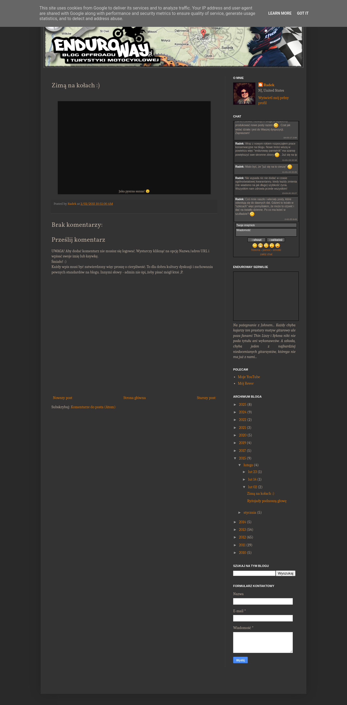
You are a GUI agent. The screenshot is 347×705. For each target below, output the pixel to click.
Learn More (279, 13)
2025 (242, 404)
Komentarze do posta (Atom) (93, 407)
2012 (242, 537)
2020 (243, 435)
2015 (242, 458)
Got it (303, 13)
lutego (248, 465)
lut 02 (252, 487)
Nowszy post (62, 397)
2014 (242, 522)
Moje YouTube (249, 377)
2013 (242, 529)
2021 (242, 427)
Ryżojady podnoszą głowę (267, 501)
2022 (242, 419)
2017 (242, 450)
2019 (242, 443)
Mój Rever (246, 383)
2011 (242, 545)
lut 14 (252, 479)
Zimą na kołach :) (260, 493)
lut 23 (252, 472)
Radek (269, 85)
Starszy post (206, 397)
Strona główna (135, 397)
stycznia (249, 512)
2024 (242, 412)
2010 (242, 552)
